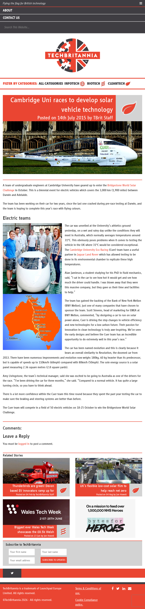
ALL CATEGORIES (51, 83)
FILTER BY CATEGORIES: (20, 83)
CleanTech (119, 83)
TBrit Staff (103, 117)
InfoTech (75, 83)
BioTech (96, 83)
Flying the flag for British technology (24, 3)
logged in (23, 443)
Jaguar (81, 254)
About (7, 10)
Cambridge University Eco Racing (89, 249)
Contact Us (11, 18)
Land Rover (91, 254)
